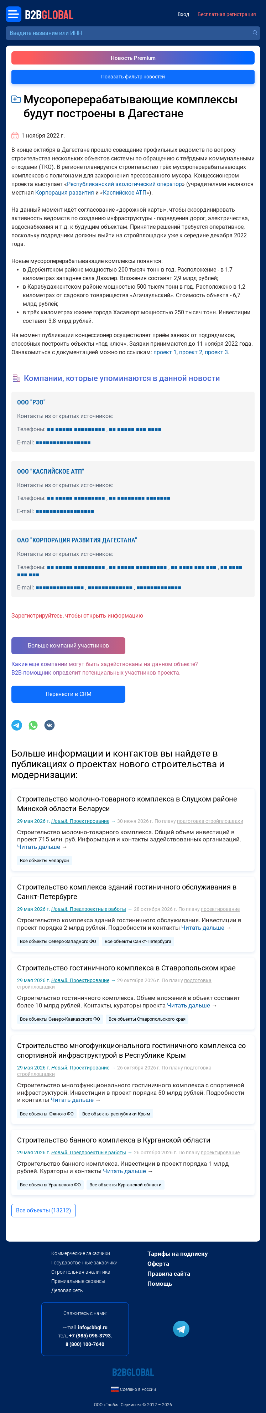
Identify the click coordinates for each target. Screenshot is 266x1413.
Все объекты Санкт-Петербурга (138, 941)
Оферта (158, 1263)
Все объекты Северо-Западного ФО (58, 941)
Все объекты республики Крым (116, 1114)
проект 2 (190, 352)
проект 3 (216, 352)
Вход (183, 14)
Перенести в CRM (69, 694)
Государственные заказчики (84, 1262)
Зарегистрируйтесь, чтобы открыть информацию (77, 615)
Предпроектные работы (88, 909)
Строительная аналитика (80, 1272)
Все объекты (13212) (43, 1210)
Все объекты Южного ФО (47, 1114)
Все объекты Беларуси (44, 860)
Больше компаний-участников (68, 645)
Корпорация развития (64, 192)
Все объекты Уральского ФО (50, 1184)
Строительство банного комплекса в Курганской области (113, 1140)
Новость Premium (133, 58)
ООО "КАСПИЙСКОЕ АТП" (50, 471)
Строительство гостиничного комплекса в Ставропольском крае (126, 968)
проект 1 (165, 352)
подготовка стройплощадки (210, 821)
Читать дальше (38, 846)
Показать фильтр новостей (133, 76)
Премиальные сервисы (78, 1281)
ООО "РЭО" (31, 402)
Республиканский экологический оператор (124, 184)
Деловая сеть (67, 1290)
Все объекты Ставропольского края (147, 1019)
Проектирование (80, 821)
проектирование (220, 909)
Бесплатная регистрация (227, 14)
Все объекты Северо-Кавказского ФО (60, 1019)
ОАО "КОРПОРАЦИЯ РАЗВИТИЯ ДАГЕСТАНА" (77, 540)
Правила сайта (168, 1273)
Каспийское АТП (124, 192)
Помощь (159, 1283)
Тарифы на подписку (177, 1253)
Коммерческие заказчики (80, 1253)
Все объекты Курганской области (125, 1184)
